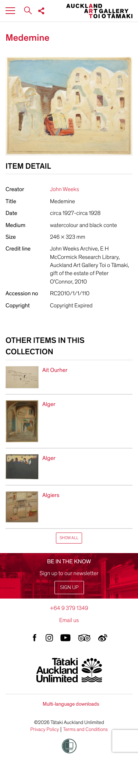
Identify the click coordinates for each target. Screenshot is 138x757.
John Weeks (64, 189)
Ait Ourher (54, 370)
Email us (69, 620)
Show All (69, 538)
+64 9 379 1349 (69, 608)
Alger (49, 404)
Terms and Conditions (85, 729)
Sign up (69, 587)
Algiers (50, 495)
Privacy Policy (44, 729)
